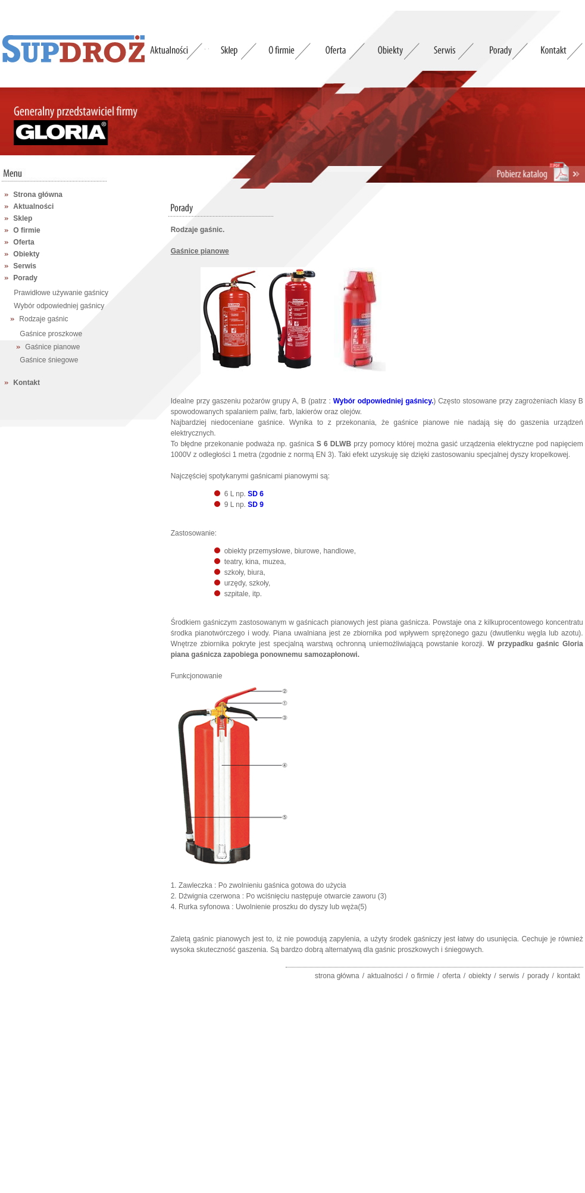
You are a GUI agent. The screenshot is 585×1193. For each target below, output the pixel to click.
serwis (509, 976)
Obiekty (26, 254)
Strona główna (37, 194)
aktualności (385, 976)
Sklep (22, 218)
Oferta (23, 242)
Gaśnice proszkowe (51, 334)
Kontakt (26, 382)
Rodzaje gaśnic (43, 319)
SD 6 (256, 494)
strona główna (337, 976)
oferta (451, 976)
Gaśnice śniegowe (49, 360)
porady (538, 976)
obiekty (479, 976)
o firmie (422, 976)
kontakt (568, 976)
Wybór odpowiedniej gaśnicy (59, 306)
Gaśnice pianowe (52, 347)
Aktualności (33, 206)
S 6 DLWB (334, 444)
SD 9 (256, 504)
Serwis (24, 266)
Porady (25, 278)
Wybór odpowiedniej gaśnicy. (383, 401)
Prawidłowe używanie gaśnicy (61, 293)
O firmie (26, 230)
